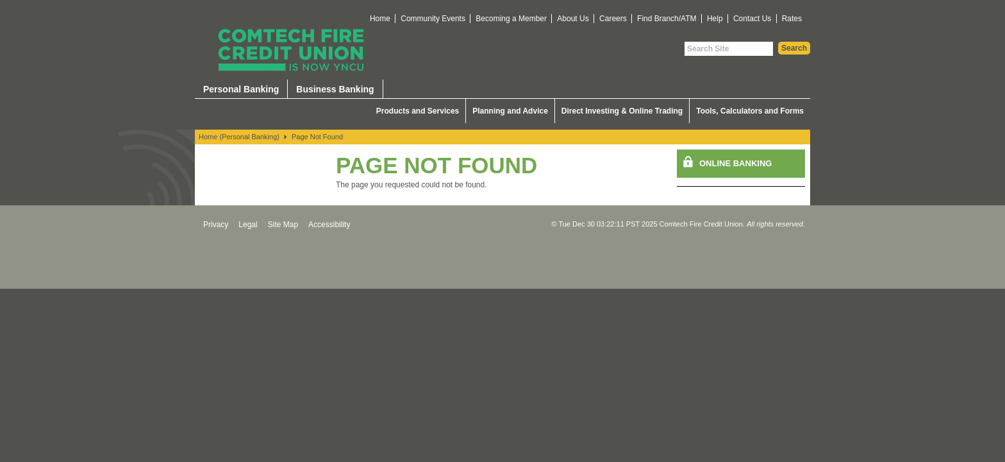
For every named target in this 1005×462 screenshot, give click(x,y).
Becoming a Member (511, 18)
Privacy (215, 224)
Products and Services (417, 111)
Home (380, 18)
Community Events (433, 18)
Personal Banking (241, 89)
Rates (792, 18)
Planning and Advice (510, 111)
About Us (572, 18)
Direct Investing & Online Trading (622, 111)
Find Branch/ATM (666, 18)
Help (715, 18)
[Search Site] (729, 49)
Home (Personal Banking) (239, 137)
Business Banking (335, 89)
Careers (613, 18)
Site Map (283, 224)
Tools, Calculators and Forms (750, 111)
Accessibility (329, 224)
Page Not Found (317, 137)
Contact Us (752, 18)
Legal (247, 224)
